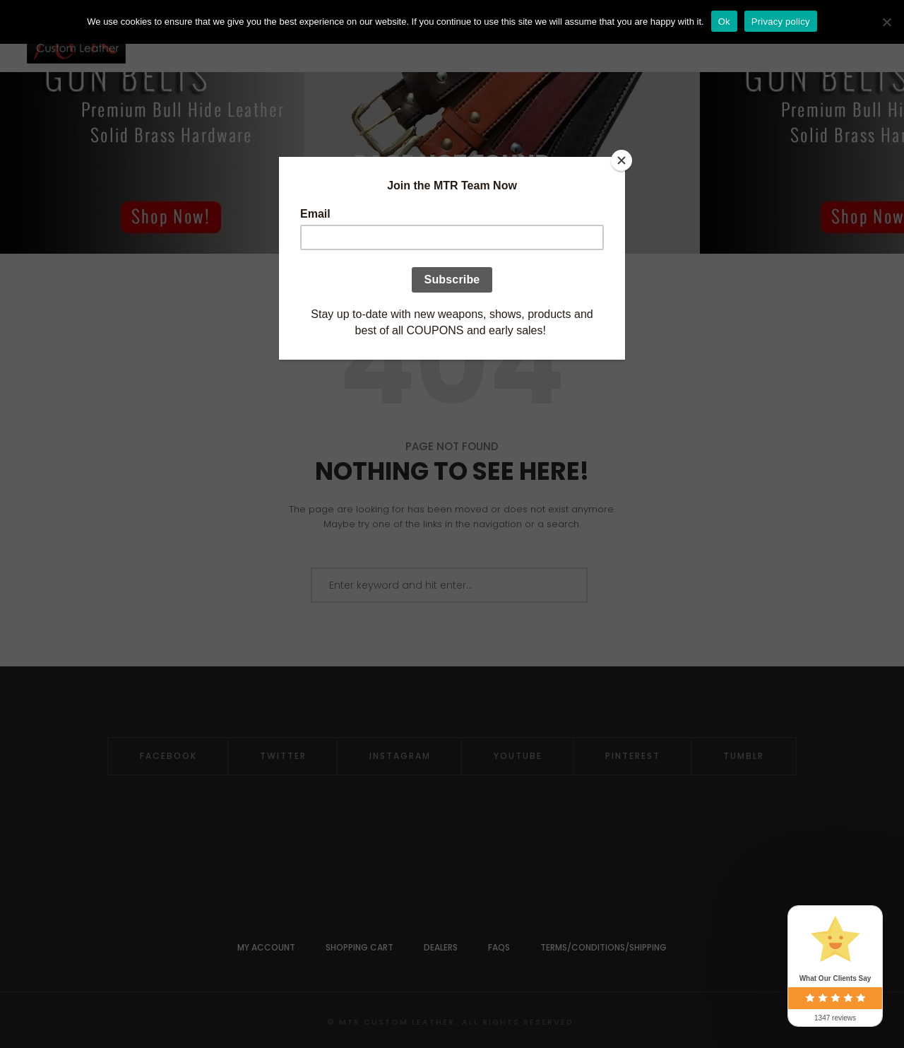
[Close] (621, 160)
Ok (724, 21)
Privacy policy (780, 21)
